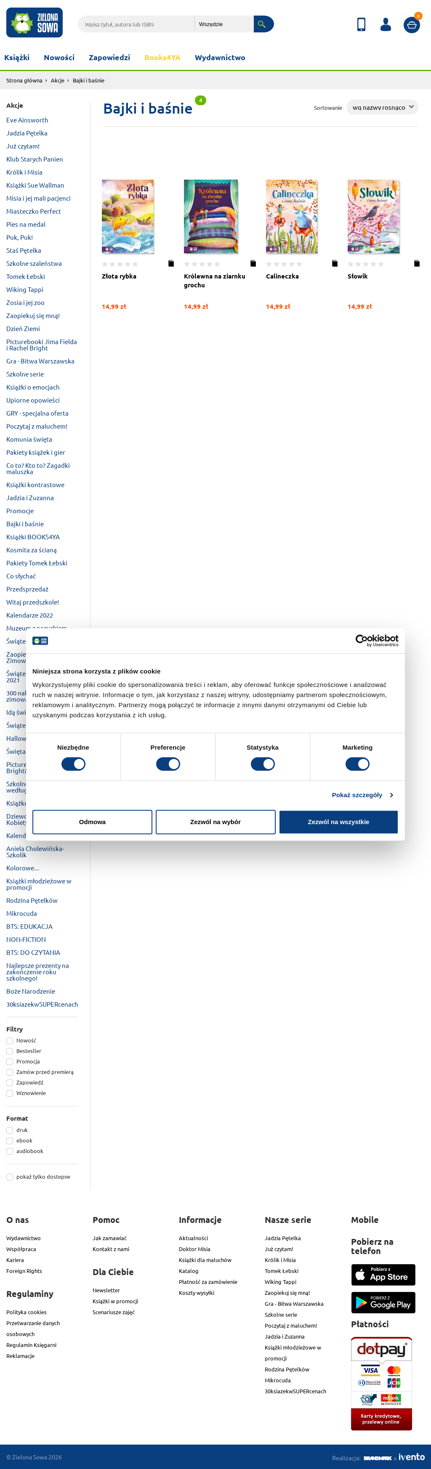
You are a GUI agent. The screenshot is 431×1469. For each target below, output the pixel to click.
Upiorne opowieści (33, 400)
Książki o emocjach (33, 387)
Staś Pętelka (23, 250)
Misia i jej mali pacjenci (38, 198)
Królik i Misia (24, 172)
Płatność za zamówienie (208, 1281)
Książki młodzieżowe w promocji (39, 884)
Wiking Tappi (24, 289)
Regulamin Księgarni (31, 1344)
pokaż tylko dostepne (43, 1176)
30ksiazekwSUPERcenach (42, 1004)
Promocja (28, 1061)
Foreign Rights (24, 1270)
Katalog (189, 1270)
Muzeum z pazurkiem (36, 628)
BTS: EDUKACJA (29, 926)
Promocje (20, 510)
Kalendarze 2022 (29, 615)
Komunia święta (29, 439)
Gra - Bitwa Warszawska (40, 361)
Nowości (59, 57)
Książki (16, 57)
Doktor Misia (194, 1248)
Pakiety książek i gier (35, 452)
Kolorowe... (22, 868)
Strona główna (24, 80)
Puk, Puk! (19, 237)
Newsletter (106, 1290)
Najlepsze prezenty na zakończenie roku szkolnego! (37, 971)
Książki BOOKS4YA (33, 537)
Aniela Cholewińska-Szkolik (35, 851)
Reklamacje (20, 1355)
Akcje (57, 80)
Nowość (26, 1040)
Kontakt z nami (111, 1248)
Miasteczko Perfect (33, 211)
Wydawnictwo (220, 57)
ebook (24, 1140)
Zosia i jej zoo (25, 302)
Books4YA (162, 57)
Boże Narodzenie (30, 991)
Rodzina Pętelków (32, 900)
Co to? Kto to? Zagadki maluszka (38, 468)
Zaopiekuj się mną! (33, 315)
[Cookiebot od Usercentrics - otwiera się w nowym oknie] (362, 640)
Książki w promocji (115, 1301)
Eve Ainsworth (27, 120)
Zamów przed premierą (45, 1071)
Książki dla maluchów (205, 1259)
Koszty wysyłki (196, 1292)
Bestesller (28, 1050)
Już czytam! (23, 146)
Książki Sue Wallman (35, 185)
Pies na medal (25, 224)
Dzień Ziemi (23, 328)
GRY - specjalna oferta (37, 413)
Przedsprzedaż (27, 589)
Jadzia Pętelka (27, 133)
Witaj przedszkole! (32, 602)
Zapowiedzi (109, 57)
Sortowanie (328, 107)
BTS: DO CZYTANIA (33, 952)
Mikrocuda (21, 913)
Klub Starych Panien (34, 159)
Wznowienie (31, 1092)
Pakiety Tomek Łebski (36, 563)
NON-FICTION (26, 939)
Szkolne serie (25, 374)
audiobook (29, 1150)
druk (22, 1129)
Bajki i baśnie (25, 524)
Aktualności (193, 1237)
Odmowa (92, 821)
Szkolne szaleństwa (34, 263)
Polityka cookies (26, 1311)
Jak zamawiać (110, 1237)
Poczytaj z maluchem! (36, 426)
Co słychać (21, 576)
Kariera (15, 1259)
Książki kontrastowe (35, 484)
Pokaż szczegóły (357, 794)
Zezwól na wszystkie (339, 821)
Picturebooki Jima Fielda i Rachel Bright (41, 344)
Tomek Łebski (25, 276)
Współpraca (21, 1248)
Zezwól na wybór (215, 821)
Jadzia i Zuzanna (30, 497)
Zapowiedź (29, 1082)
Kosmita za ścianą (31, 550)
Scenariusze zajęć (114, 1311)
